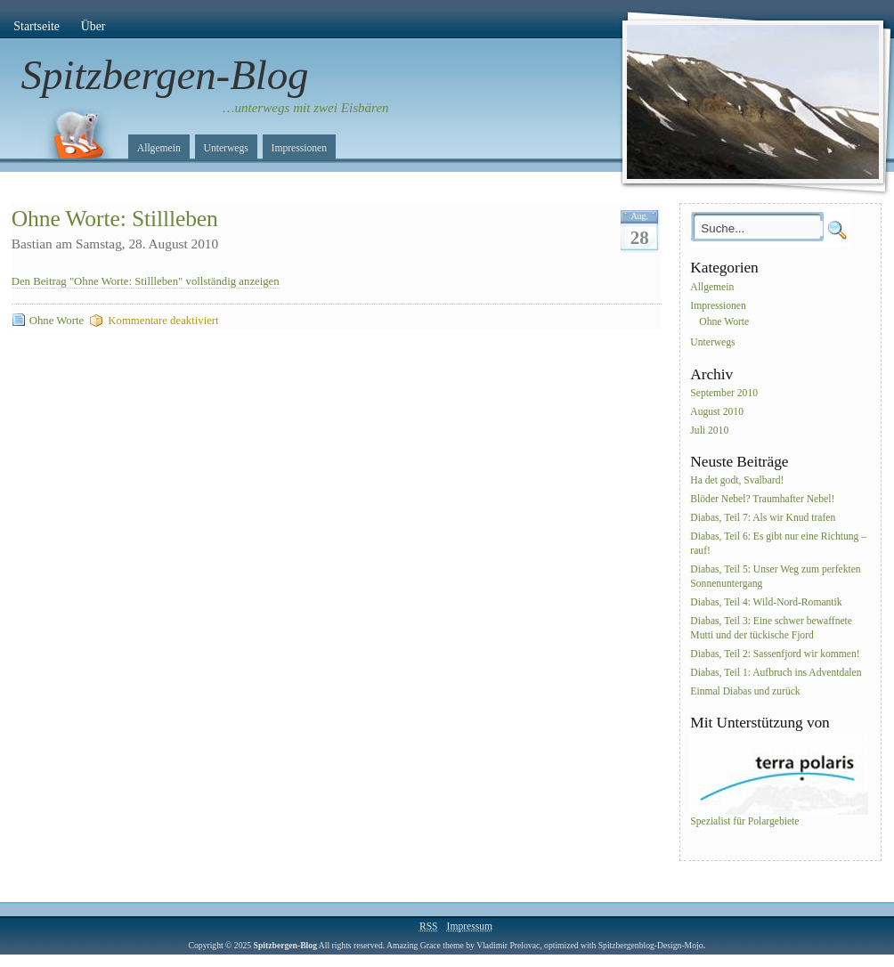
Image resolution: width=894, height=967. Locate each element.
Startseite (36, 26)
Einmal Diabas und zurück (745, 691)
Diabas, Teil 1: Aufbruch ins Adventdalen (775, 673)
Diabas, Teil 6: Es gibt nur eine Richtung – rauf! (778, 544)
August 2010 (717, 412)
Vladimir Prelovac (508, 945)
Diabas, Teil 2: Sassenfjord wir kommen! (774, 654)
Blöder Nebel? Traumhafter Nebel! (762, 500)
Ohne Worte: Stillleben (115, 219)
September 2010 (724, 393)
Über (93, 26)
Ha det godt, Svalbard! (737, 481)
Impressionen (299, 148)
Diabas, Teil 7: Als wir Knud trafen (762, 518)
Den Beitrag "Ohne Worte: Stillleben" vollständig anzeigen (146, 281)
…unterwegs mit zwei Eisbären (306, 108)
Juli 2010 (709, 430)
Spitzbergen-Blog (165, 75)
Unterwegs (226, 148)
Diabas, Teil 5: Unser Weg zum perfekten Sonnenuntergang (775, 576)
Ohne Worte (56, 320)
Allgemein (159, 148)
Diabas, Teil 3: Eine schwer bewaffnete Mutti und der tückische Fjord (771, 628)
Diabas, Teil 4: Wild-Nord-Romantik (765, 602)
